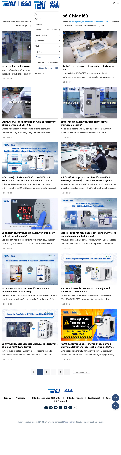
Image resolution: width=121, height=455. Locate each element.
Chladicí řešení (74, 398)
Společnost (94, 398)
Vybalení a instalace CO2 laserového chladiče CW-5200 (88, 68)
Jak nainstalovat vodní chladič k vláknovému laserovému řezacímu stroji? (26, 290)
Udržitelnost (60, 401)
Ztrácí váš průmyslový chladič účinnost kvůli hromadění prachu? (84, 123)
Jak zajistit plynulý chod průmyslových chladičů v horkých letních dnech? (28, 234)
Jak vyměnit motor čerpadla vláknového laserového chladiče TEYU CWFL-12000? (30, 345)
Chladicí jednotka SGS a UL (45, 398)
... (53, 370)
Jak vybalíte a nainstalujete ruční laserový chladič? (29, 66)
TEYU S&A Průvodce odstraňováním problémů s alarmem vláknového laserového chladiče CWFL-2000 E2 (87, 345)
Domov (7, 398)
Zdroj (108, 398)
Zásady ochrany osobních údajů (89, 422)
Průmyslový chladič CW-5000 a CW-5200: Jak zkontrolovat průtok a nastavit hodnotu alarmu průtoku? (27, 179)
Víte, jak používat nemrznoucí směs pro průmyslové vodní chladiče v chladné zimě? (88, 234)
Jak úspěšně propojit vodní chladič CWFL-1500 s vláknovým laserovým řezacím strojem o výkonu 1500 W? (86, 179)
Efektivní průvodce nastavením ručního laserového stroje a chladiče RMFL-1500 (29, 123)
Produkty (20, 398)
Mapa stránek (69, 422)
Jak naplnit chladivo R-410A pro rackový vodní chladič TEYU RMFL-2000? (85, 290)
